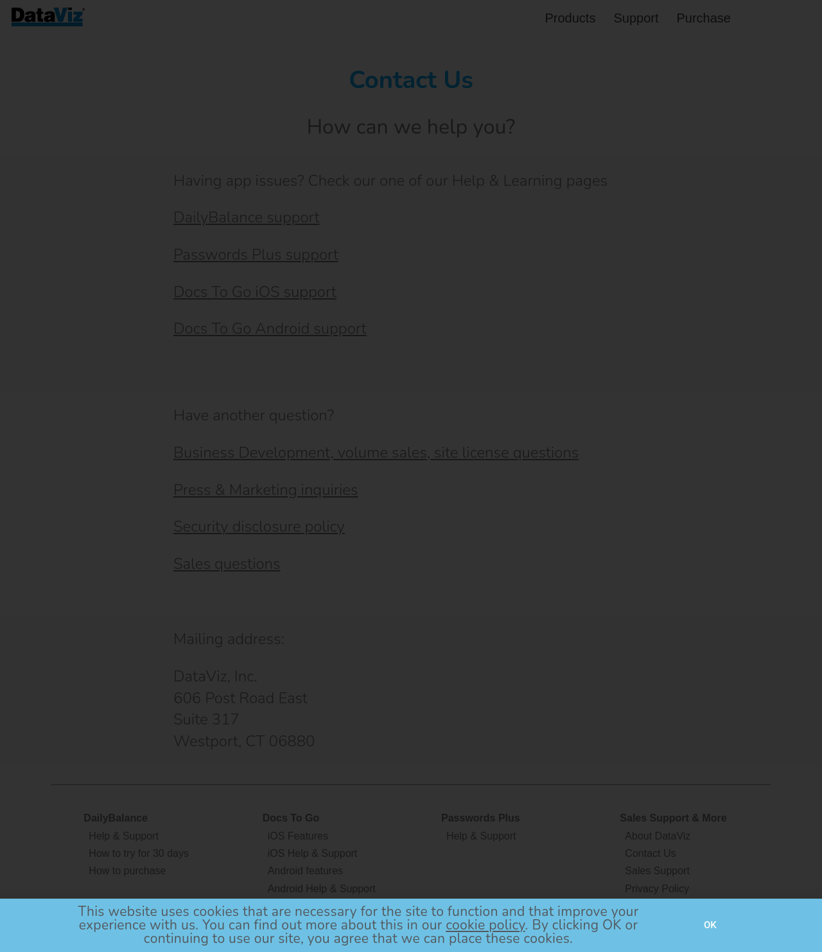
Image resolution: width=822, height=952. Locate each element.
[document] (411, 476)
